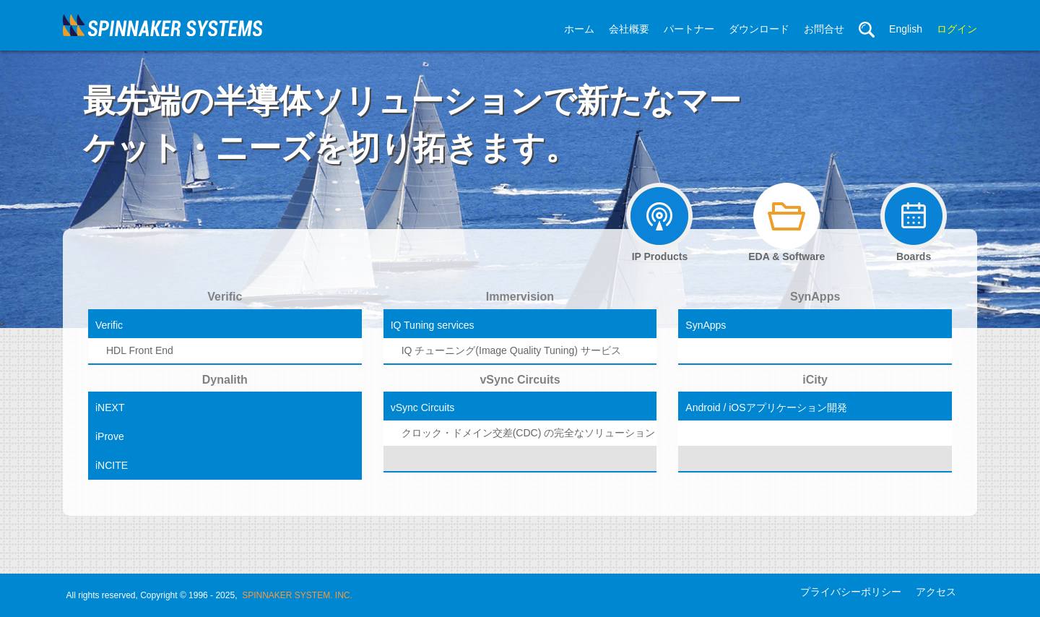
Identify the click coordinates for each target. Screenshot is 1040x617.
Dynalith (225, 380)
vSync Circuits (520, 380)
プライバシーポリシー (850, 591)
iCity (815, 380)
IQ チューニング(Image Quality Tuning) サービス (511, 350)
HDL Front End (139, 350)
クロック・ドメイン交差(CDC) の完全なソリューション (520, 433)
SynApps (815, 296)
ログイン (957, 29)
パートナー (689, 29)
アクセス (936, 591)
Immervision (520, 296)
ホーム (579, 29)
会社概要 (629, 29)
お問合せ (824, 29)
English (905, 29)
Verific (224, 296)
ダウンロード (759, 29)
